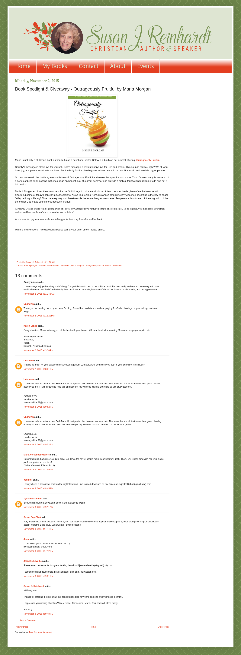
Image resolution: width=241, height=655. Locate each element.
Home (23, 66)
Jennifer (28, 479)
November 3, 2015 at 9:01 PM (38, 576)
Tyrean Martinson (33, 498)
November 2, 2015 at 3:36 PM (38, 350)
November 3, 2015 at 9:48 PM (38, 614)
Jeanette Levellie (33, 561)
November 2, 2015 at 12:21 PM (39, 315)
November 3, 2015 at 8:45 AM (38, 488)
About (118, 66)
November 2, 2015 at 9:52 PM (38, 406)
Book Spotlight (30, 265)
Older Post (163, 627)
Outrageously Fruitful (147, 160)
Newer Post (22, 627)
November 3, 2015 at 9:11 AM (38, 507)
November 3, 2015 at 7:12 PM (38, 551)
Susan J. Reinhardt (113, 265)
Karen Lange (30, 326)
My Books (54, 66)
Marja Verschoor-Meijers (37, 454)
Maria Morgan (77, 265)
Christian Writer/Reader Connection (54, 265)
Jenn (26, 539)
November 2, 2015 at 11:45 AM (39, 294)
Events (145, 66)
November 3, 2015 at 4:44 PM (38, 529)
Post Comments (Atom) (40, 632)
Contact (88, 66)
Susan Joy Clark (32, 517)
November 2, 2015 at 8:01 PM (38, 369)
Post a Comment (28, 620)
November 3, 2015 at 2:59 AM (38, 469)
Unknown (29, 304)
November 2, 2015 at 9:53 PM (38, 444)
